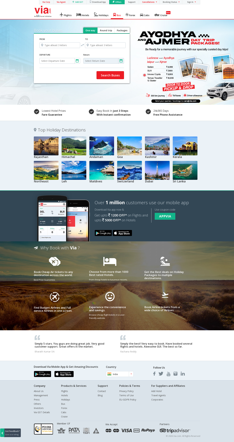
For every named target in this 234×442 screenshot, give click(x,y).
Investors (39, 408)
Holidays (65, 399)
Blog (100, 395)
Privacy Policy (126, 391)
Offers (118, 2)
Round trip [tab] (106, 30)
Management (41, 395)
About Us (39, 391)
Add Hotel (156, 391)
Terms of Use (126, 395)
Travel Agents (158, 395)
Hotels (64, 395)
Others (37, 403)
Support (132, 2)
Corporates (157, 399)
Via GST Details (42, 412)
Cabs (63, 412)
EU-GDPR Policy (127, 399)
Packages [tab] (122, 30)
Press (37, 399)
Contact (102, 391)
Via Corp (46, 2)
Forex (64, 408)
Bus (63, 403)
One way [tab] (90, 30)
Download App (99, 2)
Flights (64, 391)
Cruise (64, 416)
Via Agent (61, 2)
